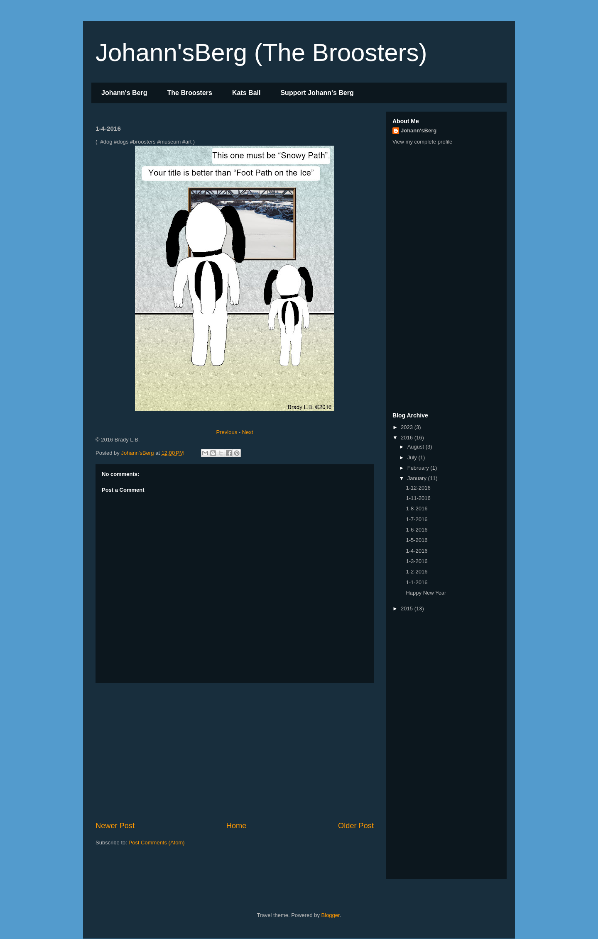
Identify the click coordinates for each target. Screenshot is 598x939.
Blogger (330, 915)
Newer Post (115, 826)
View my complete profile (422, 142)
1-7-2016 (416, 519)
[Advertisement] (235, 752)
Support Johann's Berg (316, 92)
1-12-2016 (418, 488)
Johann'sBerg (418, 130)
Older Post (356, 826)
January (417, 478)
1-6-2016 (416, 530)
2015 (407, 608)
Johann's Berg (124, 92)
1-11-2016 (418, 498)
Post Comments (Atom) (157, 842)
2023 (407, 427)
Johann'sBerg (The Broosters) (261, 52)
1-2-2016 (416, 571)
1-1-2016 (416, 582)
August (416, 447)
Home (236, 826)
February (419, 468)
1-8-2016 (416, 508)
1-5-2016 (416, 540)
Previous (227, 432)
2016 (407, 437)
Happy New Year (426, 593)
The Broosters (189, 92)
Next (247, 432)
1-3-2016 (416, 561)
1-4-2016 (416, 551)
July (413, 457)
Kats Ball (246, 92)
